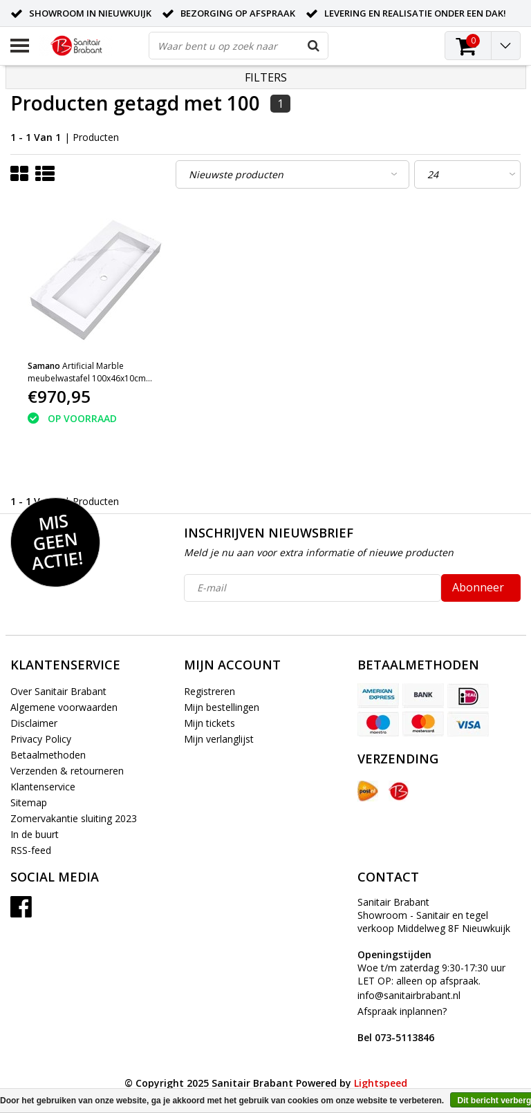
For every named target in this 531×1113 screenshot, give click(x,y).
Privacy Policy (40, 738)
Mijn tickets (209, 723)
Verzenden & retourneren (67, 770)
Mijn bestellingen (221, 707)
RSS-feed (30, 850)
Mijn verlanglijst (219, 738)
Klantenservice (42, 786)
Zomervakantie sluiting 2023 (73, 818)
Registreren (209, 691)
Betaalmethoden (48, 754)
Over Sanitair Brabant (58, 691)
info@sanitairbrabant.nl (408, 995)
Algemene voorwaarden (64, 707)
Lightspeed (380, 1083)
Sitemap (28, 802)
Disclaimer (33, 723)
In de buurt (34, 834)
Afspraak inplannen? (402, 1024)
